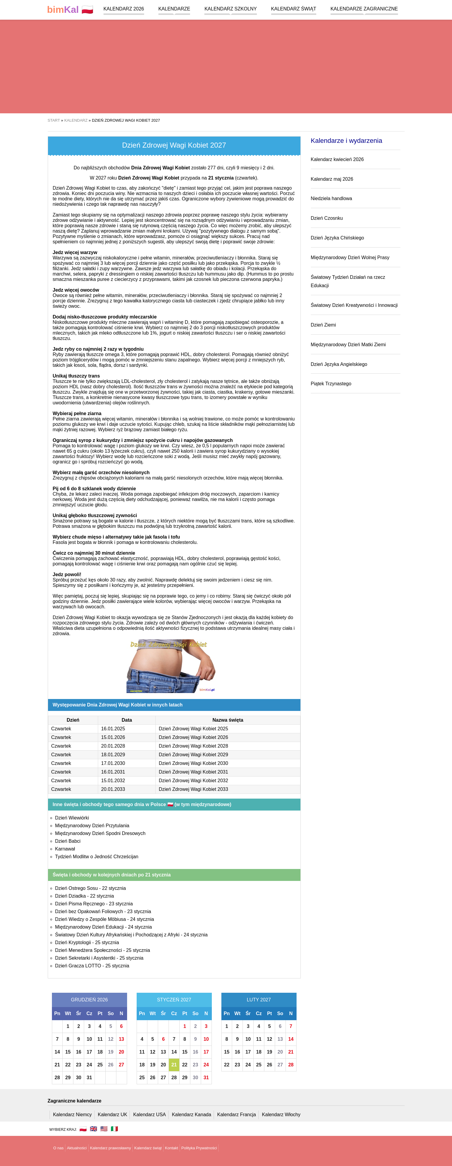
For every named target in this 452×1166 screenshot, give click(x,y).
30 (78, 1077)
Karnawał (65, 848)
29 (68, 1077)
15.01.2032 (113, 780)
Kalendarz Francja (236, 1114)
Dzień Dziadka (70, 896)
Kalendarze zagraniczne (364, 8)
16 (78, 1051)
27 (121, 1064)
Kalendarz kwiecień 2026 (337, 159)
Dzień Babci (68, 841)
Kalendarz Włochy (281, 1114)
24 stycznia (142, 919)
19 (110, 1051)
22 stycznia (114, 888)
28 (57, 1077)
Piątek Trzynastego (331, 383)
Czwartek (61, 728)
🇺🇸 (104, 1128)
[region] (226, 65)
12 (110, 1039)
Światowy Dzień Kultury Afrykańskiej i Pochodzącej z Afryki (117, 934)
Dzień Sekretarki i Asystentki (85, 958)
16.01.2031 (113, 771)
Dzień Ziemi (323, 324)
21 (57, 1064)
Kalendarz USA (149, 1114)
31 (89, 1077)
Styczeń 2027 (174, 999)
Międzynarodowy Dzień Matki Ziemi (348, 344)
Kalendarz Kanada (191, 1114)
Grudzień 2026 (89, 999)
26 (110, 1064)
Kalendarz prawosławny (110, 1148)
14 (57, 1051)
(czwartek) (232, 177)
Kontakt (171, 1148)
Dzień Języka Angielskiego (339, 364)
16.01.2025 (113, 728)
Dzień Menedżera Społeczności (88, 950)
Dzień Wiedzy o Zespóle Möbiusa (90, 919)
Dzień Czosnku (327, 218)
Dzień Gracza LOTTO (78, 965)
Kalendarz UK (112, 1114)
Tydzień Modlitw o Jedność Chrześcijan (96, 856)
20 (121, 1051)
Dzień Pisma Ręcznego (80, 903)
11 (100, 1039)
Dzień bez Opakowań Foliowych (89, 911)
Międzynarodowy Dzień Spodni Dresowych (100, 833)
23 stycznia (121, 903)
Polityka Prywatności (199, 1148)
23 (78, 1064)
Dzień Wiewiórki (72, 817)
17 (89, 1051)
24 (89, 1064)
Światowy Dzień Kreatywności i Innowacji (354, 305)
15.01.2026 (113, 737)
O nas (58, 1148)
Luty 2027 (259, 999)
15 (68, 1051)
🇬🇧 (93, 1128)
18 (100, 1051)
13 (121, 1039)
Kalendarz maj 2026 (332, 179)
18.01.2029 (113, 754)
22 (68, 1064)
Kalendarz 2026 (124, 8)
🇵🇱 (70, 10)
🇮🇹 (114, 1128)
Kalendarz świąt (293, 8)
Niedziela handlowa (331, 198)
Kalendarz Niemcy (72, 1114)
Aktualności (77, 1148)
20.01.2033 (113, 789)
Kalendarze (174, 8)
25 (100, 1064)
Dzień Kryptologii (73, 942)
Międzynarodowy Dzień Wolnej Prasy (350, 257)
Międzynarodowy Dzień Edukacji (89, 927)
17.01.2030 (113, 763)
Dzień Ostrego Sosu (76, 888)
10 (89, 1039)
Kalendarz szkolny (230, 8)
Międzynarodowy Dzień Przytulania (92, 825)
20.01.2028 (113, 746)
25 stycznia (107, 942)
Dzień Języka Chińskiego (337, 237)
